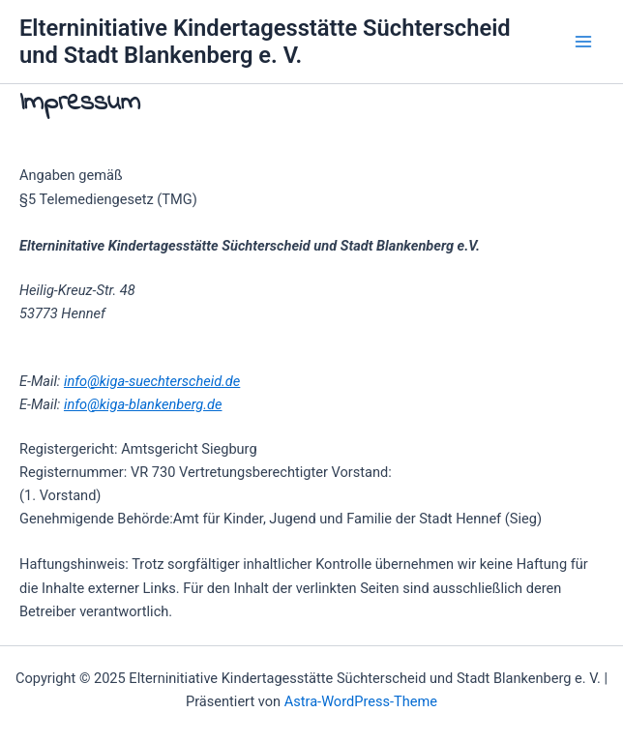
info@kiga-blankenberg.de (143, 404)
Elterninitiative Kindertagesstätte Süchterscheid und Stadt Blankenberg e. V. (265, 42)
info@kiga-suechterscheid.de (152, 381)
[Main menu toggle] (583, 41)
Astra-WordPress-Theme (360, 701)
